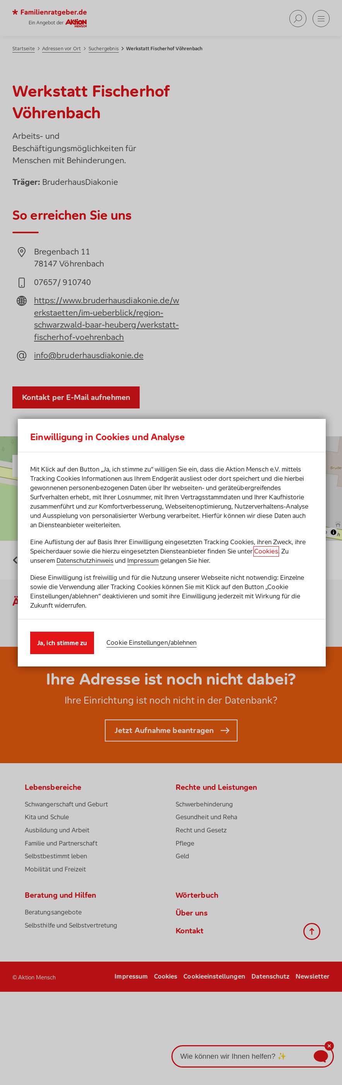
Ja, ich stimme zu (62, 643)
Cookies (266, 551)
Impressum (143, 560)
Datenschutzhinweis (84, 560)
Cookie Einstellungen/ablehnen (151, 642)
